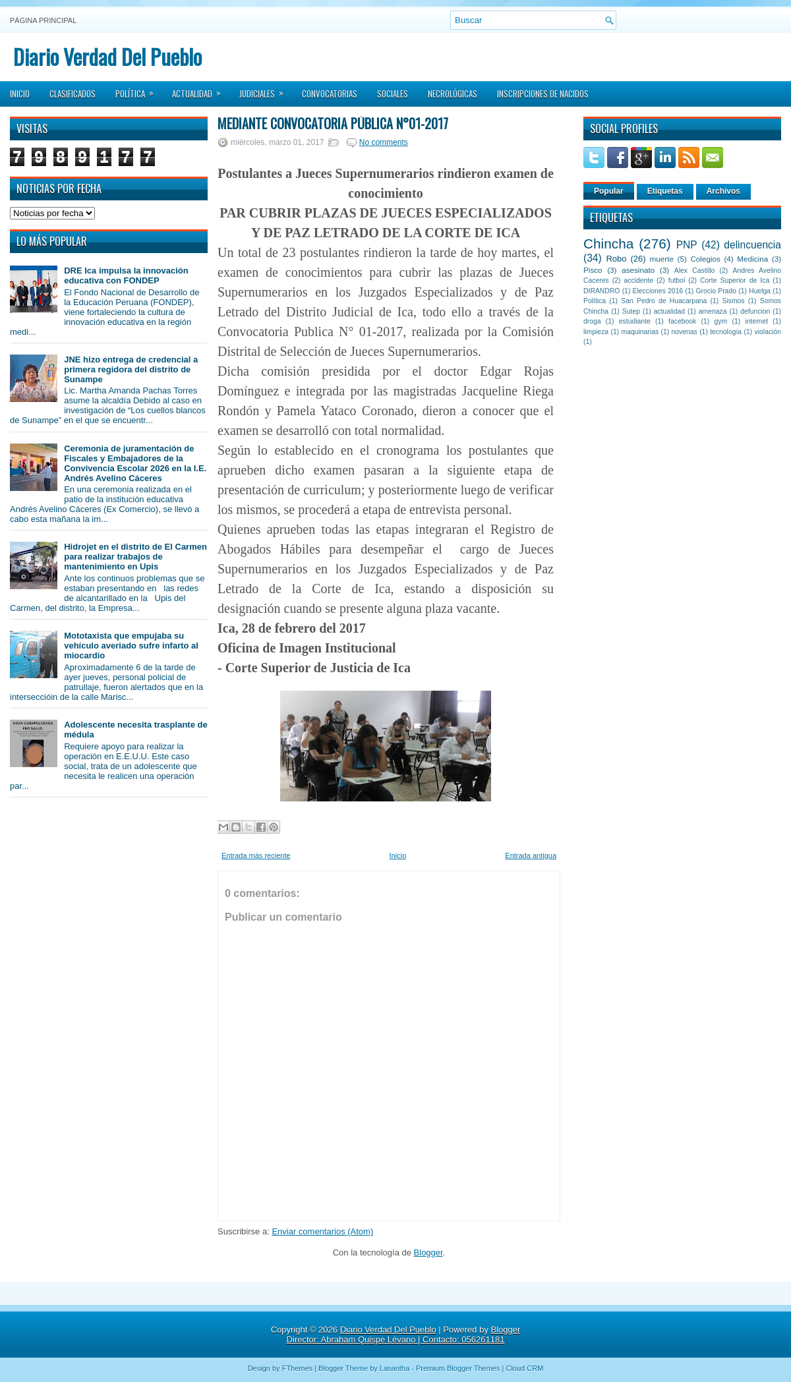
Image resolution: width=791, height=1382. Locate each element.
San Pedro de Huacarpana (664, 300)
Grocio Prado (715, 291)
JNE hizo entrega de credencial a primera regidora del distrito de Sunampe (131, 369)
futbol (676, 280)
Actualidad (200, 89)
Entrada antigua (530, 855)
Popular (609, 191)
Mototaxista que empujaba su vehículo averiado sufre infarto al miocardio (131, 645)
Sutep (631, 311)
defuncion (755, 311)
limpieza (595, 331)
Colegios (705, 258)
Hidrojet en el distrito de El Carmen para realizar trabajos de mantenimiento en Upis (135, 556)
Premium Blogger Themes (458, 1368)
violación (768, 331)
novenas (684, 331)
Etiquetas (665, 191)
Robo (616, 259)
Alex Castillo (694, 270)
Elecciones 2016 (658, 291)
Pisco (592, 270)
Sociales (392, 93)
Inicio (20, 93)
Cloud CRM (524, 1368)
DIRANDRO (601, 291)
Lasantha (394, 1368)
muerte (662, 258)
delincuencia (752, 244)
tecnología (726, 331)
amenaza (713, 311)
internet (756, 321)
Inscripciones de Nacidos (543, 93)
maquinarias (640, 331)
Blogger (428, 1252)
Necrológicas (452, 93)
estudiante (635, 321)
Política (138, 89)
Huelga (760, 291)
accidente (638, 280)
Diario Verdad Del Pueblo (107, 56)
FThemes (297, 1368)
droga (592, 321)
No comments (383, 142)
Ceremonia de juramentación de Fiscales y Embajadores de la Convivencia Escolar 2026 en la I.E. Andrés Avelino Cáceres (135, 463)
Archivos (723, 191)
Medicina (752, 258)
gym (721, 321)
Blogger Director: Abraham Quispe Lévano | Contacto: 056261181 (404, 1334)
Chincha (608, 243)
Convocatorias (329, 93)
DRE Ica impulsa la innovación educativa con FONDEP (126, 275)
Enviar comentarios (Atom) (322, 1231)
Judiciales (265, 89)
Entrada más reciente (256, 855)
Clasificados (72, 93)
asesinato (638, 270)
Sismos (733, 300)
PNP (686, 244)
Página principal (43, 20)
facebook (682, 321)
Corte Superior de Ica (734, 280)
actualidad (669, 311)
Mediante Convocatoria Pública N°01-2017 (333, 123)
